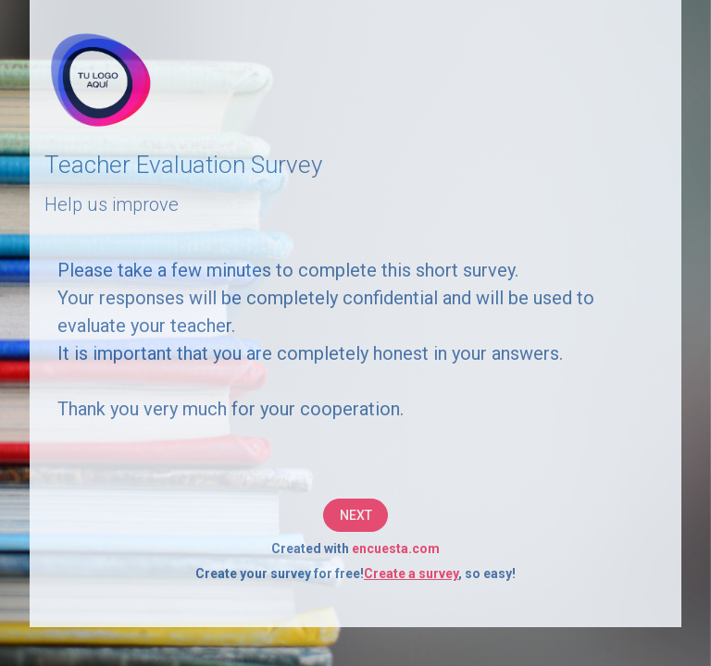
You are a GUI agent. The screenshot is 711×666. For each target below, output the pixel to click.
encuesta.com (396, 548)
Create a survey (411, 573)
